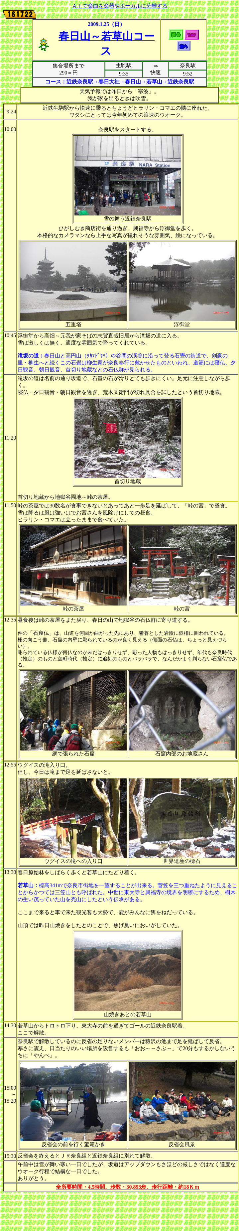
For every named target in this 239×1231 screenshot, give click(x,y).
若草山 (117, 36)
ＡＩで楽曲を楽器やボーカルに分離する (120, 6)
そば (86, 336)
